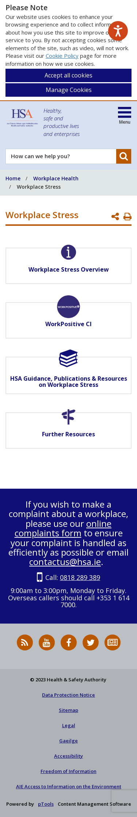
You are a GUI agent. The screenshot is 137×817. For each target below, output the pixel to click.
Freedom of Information (68, 771)
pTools (46, 804)
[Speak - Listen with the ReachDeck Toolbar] (118, 31)
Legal (68, 725)
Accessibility (68, 756)
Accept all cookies (68, 75)
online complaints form (63, 528)
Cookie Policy (62, 55)
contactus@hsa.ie (65, 562)
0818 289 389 (80, 577)
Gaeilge (68, 740)
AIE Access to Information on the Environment (68, 786)
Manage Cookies (69, 90)
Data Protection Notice (68, 695)
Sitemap (68, 710)
